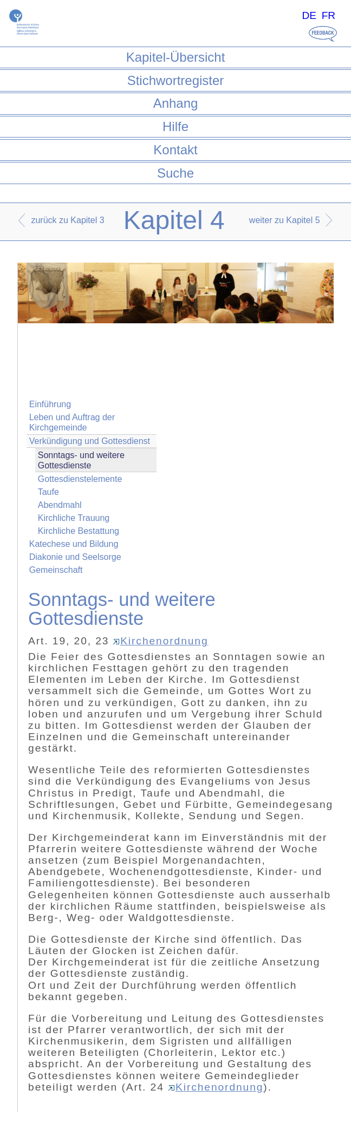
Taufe (48, 492)
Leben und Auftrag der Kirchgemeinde (72, 422)
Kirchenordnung (160, 641)
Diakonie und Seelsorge (75, 557)
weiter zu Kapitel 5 (284, 220)
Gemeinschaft (56, 570)
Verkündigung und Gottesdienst (89, 441)
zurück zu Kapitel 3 (67, 220)
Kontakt (175, 149)
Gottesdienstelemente (80, 479)
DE (309, 15)
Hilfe (175, 126)
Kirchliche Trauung (74, 518)
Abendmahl (60, 505)
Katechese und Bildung (74, 544)
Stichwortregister (175, 80)
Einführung (50, 404)
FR (329, 15)
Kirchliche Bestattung (78, 531)
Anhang (175, 103)
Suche (175, 173)
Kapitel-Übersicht (175, 57)
